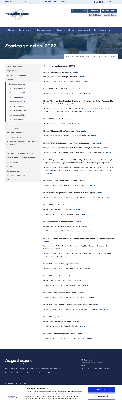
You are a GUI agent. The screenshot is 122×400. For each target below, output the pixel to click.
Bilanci (9, 149)
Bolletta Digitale (95, 15)
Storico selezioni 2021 (17, 106)
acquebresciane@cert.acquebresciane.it (95, 368)
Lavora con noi (84, 30)
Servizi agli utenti (26, 30)
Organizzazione (13, 71)
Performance (12, 124)
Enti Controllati (12, 128)
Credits (22, 368)
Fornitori (35, 1)
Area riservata (11, 368)
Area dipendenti (11, 1)
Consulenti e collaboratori (16, 75)
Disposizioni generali (14, 66)
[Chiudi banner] (119, 373)
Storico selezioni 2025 (17, 88)
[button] (94, 2)
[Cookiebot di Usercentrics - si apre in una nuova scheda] (12, 396)
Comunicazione (100, 30)
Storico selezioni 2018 (17, 119)
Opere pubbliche (13, 171)
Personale (10, 79)
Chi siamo (11, 30)
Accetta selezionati (101, 381)
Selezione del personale (93, 56)
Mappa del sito (33, 368)
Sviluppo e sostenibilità (64, 30)
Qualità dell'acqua (44, 30)
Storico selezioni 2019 (17, 115)
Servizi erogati (12, 162)
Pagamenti (11, 166)
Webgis (63, 1)
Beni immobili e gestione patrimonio (20, 153)
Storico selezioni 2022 (17, 102)
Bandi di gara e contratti (16, 137)
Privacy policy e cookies (50, 368)
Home (67, 56)
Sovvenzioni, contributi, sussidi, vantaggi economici (22, 143)
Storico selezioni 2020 (17, 110)
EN (113, 4)
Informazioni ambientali (16, 175)
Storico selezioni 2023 (17, 97)
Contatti (24, 1)
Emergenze (94, 10)
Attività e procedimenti (15, 132)
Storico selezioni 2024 (17, 93)
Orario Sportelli (109, 10)
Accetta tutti (101, 375)
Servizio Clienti (79, 10)
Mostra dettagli (100, 396)
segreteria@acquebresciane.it (92, 363)
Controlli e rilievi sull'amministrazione (21, 157)
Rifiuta (101, 387)
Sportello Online (110, 15)
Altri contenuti (12, 180)
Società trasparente (49, 1)
